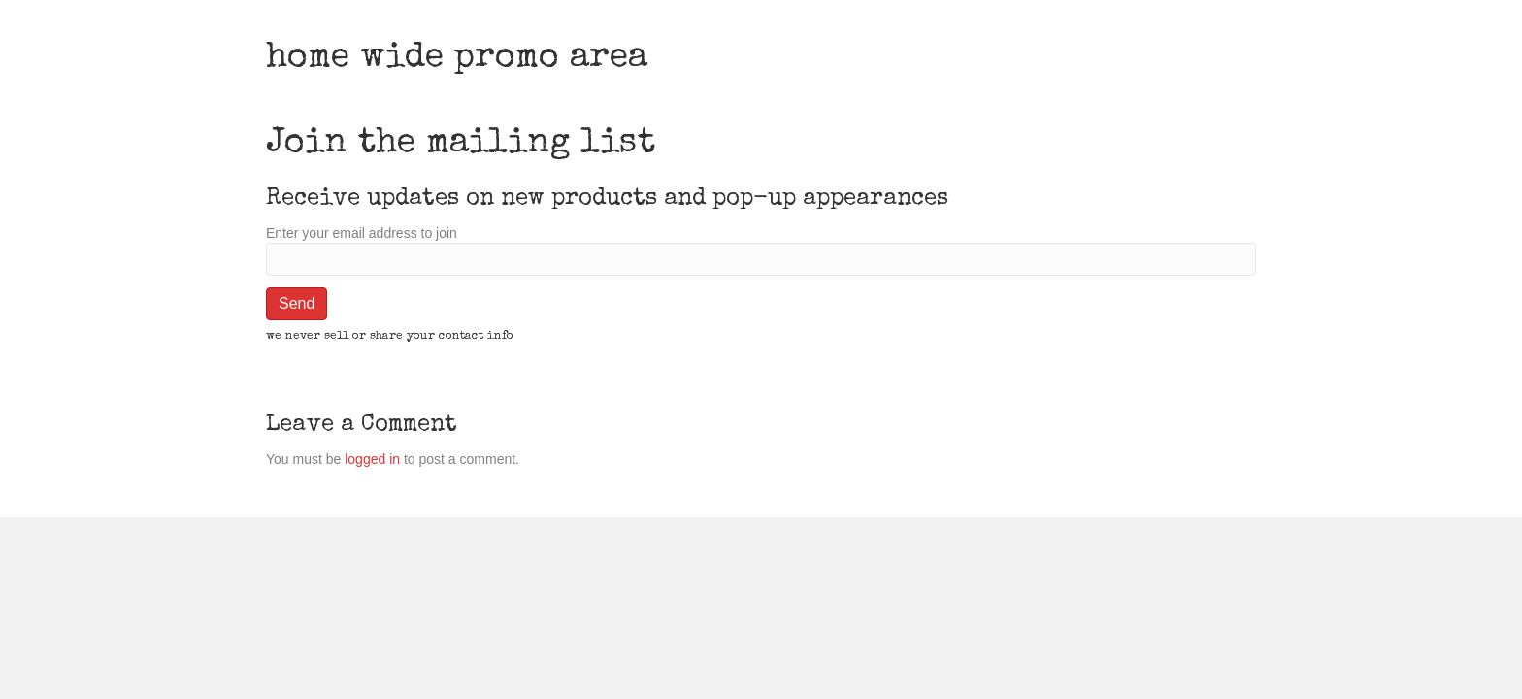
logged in (372, 459)
